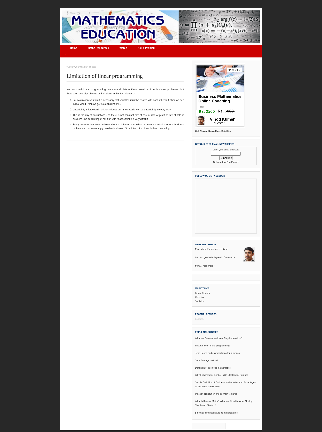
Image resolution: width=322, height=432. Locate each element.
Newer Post (72, 153)
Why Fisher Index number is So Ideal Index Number (221, 375)
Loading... (200, 319)
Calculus (199, 297)
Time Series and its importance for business (217, 353)
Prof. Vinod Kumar (204, 249)
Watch (123, 48)
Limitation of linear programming (105, 76)
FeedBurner (233, 162)
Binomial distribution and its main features (216, 412)
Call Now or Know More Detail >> (213, 131)
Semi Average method (206, 360)
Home (73, 48)
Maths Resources (98, 48)
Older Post (179, 153)
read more (208, 266)
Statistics (199, 301)
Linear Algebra (202, 293)
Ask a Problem (146, 48)
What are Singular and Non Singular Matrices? (219, 338)
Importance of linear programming (212, 345)
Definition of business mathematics (213, 368)
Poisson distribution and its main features (216, 394)
